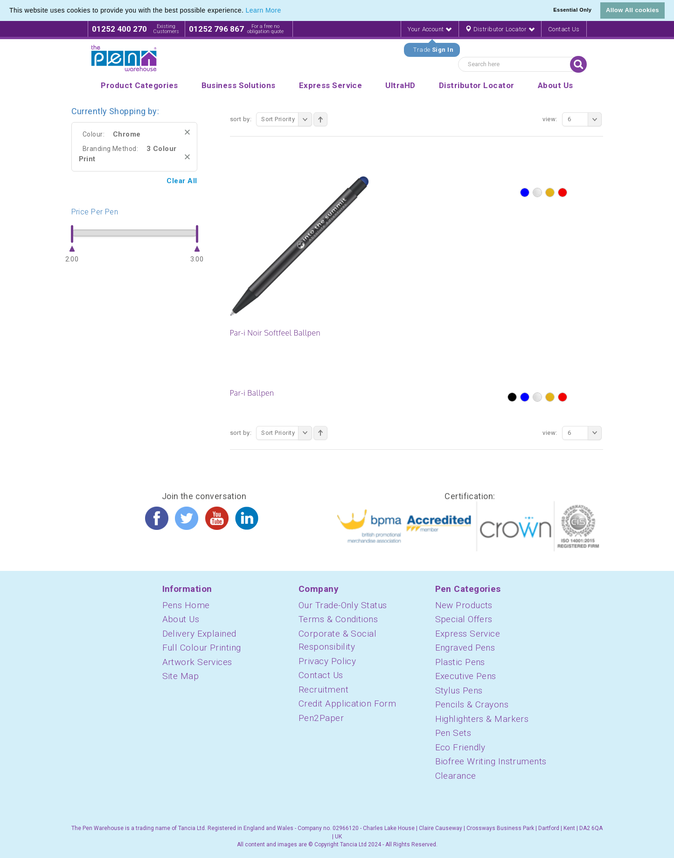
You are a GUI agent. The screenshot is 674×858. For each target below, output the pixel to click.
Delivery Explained (199, 633)
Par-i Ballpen (252, 393)
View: (549, 119)
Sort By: (241, 119)
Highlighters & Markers (482, 719)
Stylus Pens (459, 690)
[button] (284, 11)
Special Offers (464, 619)
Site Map (180, 676)
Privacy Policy (327, 661)
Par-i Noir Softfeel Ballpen (275, 332)
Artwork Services (197, 662)
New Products (464, 605)
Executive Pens (465, 676)
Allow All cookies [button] (632, 10)
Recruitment (323, 689)
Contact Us (564, 29)
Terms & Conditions (338, 619)
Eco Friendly (460, 747)
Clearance (455, 775)
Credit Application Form (347, 703)
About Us (181, 619)
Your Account (430, 29)
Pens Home (186, 605)
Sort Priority (286, 119)
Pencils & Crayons (472, 704)
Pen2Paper (321, 718)
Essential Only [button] (572, 10)
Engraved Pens (465, 647)
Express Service (467, 633)
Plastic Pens (460, 662)
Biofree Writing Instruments (491, 761)
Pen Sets (453, 733)
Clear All (182, 181)
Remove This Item (187, 132)
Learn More (263, 10)
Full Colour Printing (201, 647)
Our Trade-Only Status (343, 605)
